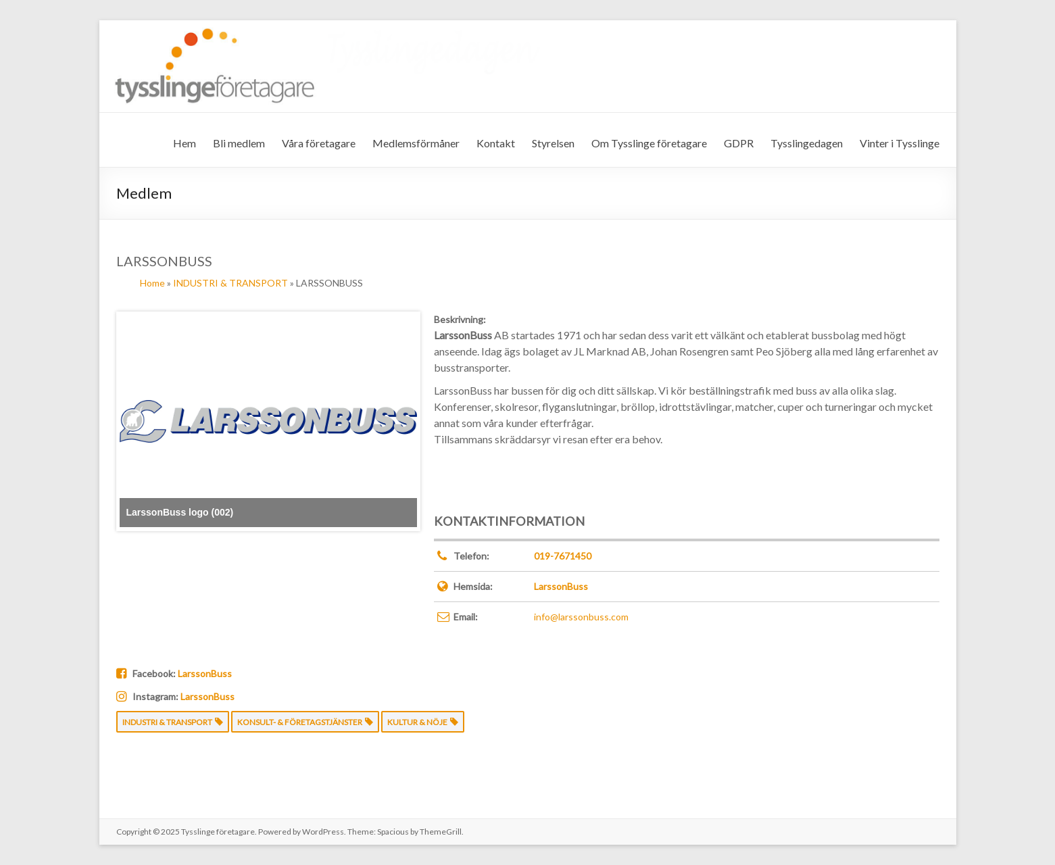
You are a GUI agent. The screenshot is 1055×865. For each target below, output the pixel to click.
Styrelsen (553, 143)
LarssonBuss (561, 586)
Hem (184, 143)
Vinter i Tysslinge (899, 143)
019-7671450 (562, 556)
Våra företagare (318, 143)
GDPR (739, 143)
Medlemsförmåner (416, 143)
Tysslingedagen (806, 143)
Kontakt (495, 143)
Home (152, 283)
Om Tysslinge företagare (649, 143)
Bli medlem (239, 143)
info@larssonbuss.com (581, 616)
